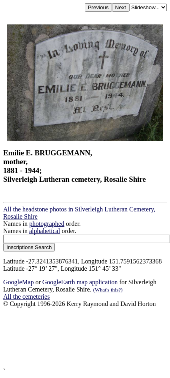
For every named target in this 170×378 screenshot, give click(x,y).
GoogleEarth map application (80, 282)
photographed (46, 223)
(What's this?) (108, 290)
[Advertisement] (82, 338)
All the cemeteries (26, 296)
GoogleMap (18, 282)
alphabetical (44, 230)
